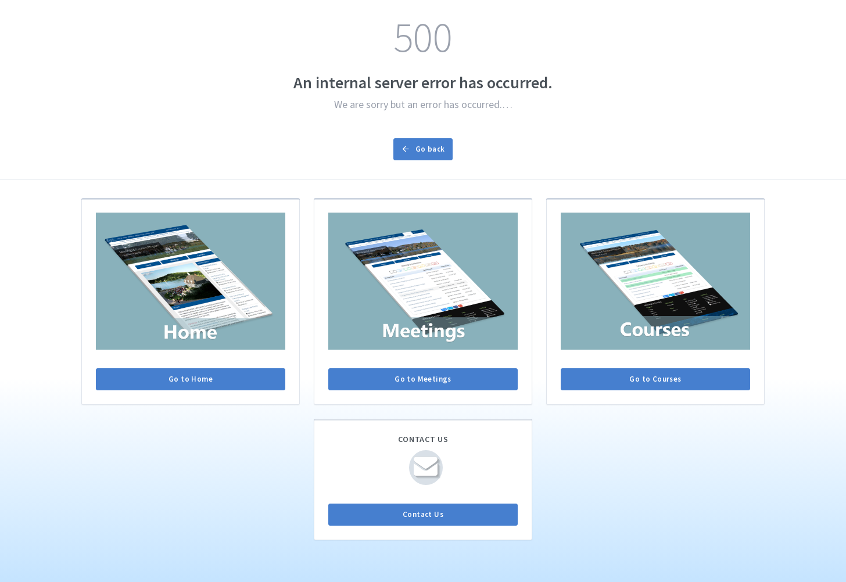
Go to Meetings (423, 379)
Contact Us (423, 514)
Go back (422, 149)
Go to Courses (655, 379)
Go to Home (191, 379)
